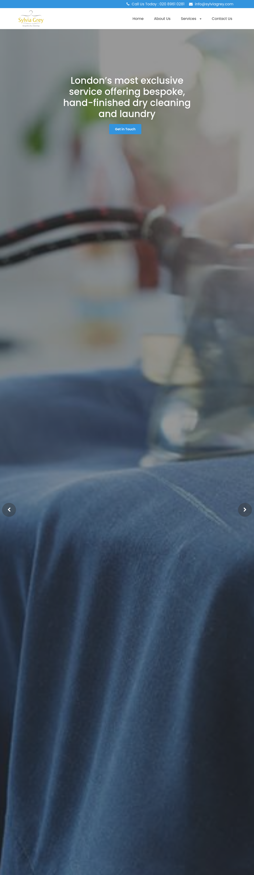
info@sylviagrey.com (214, 4)
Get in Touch (125, 129)
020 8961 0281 (172, 4)
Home (138, 18)
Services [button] (191, 18)
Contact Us (222, 18)
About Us (162, 18)
